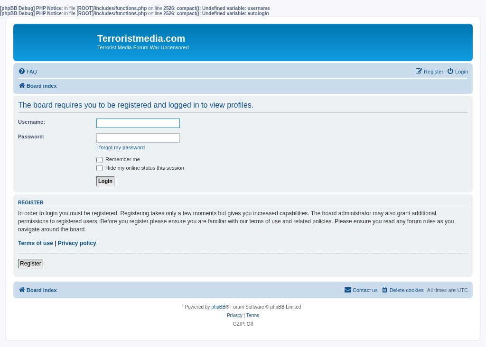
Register (30, 263)
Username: (31, 122)
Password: (31, 136)
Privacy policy (77, 243)
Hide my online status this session (140, 168)
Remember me (118, 159)
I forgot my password (120, 147)
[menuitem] (27, 71)
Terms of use (35, 243)
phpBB (218, 307)
